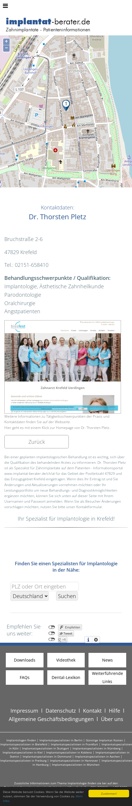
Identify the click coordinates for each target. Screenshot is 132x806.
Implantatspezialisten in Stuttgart (45, 748)
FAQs (25, 677)
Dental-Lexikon (66, 677)
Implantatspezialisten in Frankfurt (74, 744)
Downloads (24, 660)
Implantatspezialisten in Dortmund (47, 756)
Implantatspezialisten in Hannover (74, 760)
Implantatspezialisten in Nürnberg (96, 748)
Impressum (24, 710)
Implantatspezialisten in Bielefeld (23, 744)
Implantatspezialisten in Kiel (23, 752)
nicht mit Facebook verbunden (51, 627)
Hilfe (114, 710)
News (107, 660)
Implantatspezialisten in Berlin (60, 740)
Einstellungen (96, 639)
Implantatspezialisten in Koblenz (69, 752)
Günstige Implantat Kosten (104, 740)
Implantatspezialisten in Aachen (97, 756)
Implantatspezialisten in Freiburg (23, 760)
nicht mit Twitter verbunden (51, 633)
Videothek (65, 660)
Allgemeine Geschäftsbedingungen (51, 719)
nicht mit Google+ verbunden (51, 639)
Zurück (36, 441)
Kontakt (92, 710)
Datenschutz (61, 710)
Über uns (112, 719)
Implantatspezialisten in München (76, 764)
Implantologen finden (21, 740)
